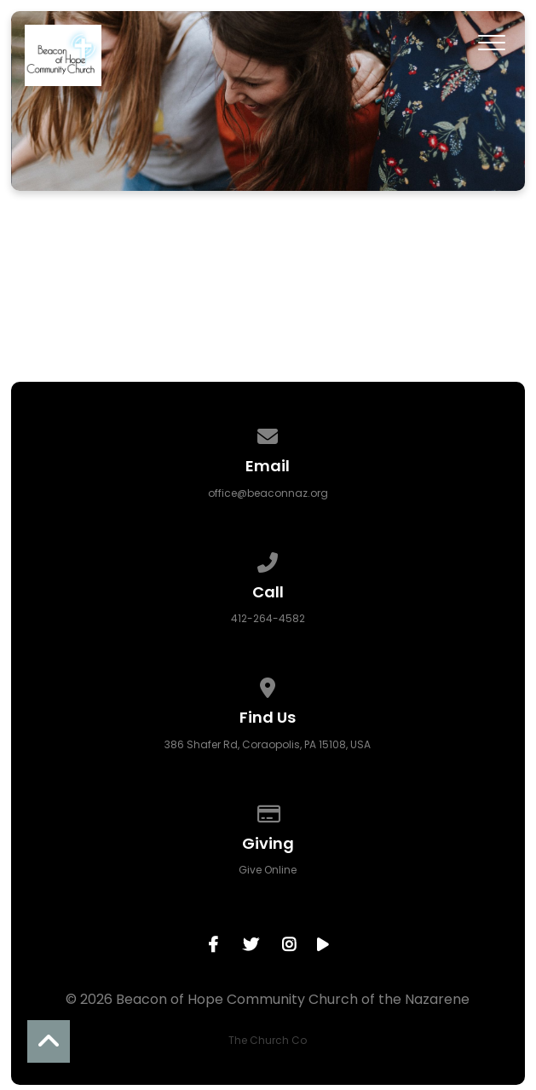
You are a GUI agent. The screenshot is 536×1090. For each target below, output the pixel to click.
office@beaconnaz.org (268, 493)
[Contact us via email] (268, 433)
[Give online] (268, 811)
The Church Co (267, 1040)
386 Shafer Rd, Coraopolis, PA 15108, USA (267, 744)
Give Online (268, 869)
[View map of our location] (268, 685)
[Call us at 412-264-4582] (268, 559)
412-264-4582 (268, 618)
